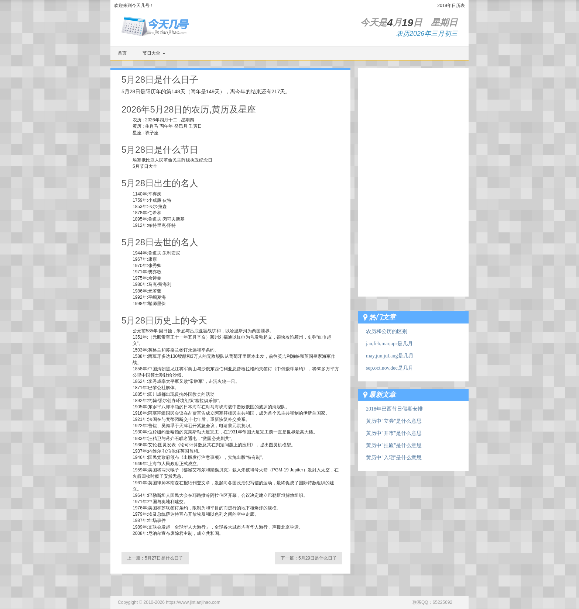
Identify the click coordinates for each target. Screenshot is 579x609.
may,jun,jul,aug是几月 (390, 356)
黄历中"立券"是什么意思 (394, 421)
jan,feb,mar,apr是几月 (389, 343)
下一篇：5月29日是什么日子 (309, 558)
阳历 (150, 91)
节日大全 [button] (154, 53)
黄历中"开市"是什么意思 (394, 433)
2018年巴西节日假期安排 (394, 409)
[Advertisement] (413, 178)
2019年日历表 (451, 5)
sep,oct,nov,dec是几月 (389, 368)
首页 (122, 53)
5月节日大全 (145, 166)
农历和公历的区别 (386, 331)
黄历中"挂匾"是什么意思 (394, 445)
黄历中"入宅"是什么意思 (394, 457)
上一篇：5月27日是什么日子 (155, 558)
